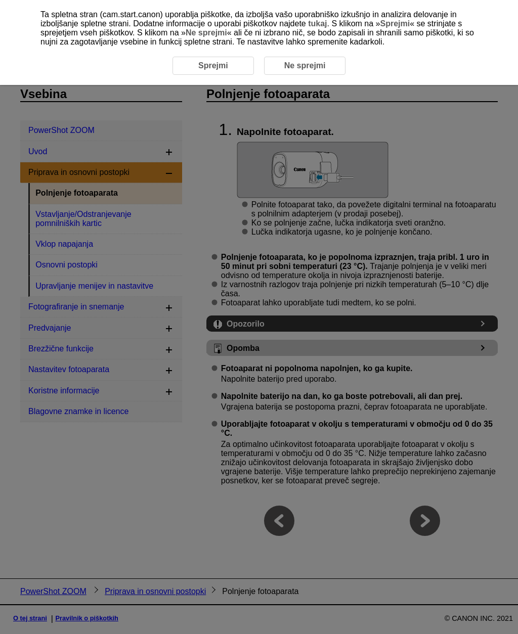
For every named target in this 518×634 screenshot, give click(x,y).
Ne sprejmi (206, 32)
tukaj (317, 23)
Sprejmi (395, 23)
